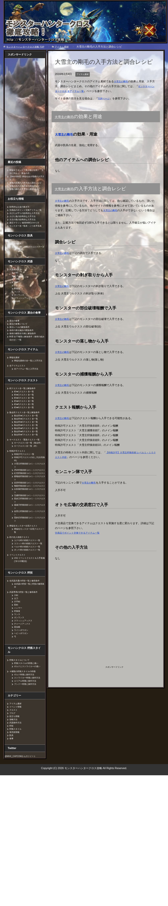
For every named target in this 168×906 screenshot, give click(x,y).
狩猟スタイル (16, 763)
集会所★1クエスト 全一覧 (28, 428)
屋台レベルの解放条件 (21, 336)
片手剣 (17, 288)
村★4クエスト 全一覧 (25, 413)
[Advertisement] (83, 587)
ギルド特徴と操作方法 (26, 709)
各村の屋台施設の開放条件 (23, 339)
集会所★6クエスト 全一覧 (28, 444)
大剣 (16, 282)
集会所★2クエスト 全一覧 (28, 431)
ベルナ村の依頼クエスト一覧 (29, 581)
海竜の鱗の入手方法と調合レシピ (27, 192)
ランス (17, 301)
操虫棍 (17, 310)
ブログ (12, 748)
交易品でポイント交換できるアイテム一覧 (80, 532)
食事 (11, 773)
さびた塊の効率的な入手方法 (24, 222)
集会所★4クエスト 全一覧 (28, 437)
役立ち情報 (15, 751)
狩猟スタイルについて (21, 694)
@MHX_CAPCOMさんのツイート (23, 791)
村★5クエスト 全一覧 (25, 416)
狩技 (11, 760)
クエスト (14, 744)
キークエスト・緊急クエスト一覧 (27, 452)
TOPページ (104, 98)
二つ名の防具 (16, 253)
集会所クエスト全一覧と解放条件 (27, 425)
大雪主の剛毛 (122, 81)
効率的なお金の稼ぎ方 (21, 210)
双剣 (16, 291)
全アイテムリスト (18, 378)
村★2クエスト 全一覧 (25, 407)
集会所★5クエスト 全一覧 (28, 440)
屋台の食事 (15, 330)
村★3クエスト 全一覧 (25, 410)
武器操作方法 (16, 279)
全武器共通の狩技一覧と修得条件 (27, 615)
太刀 (16, 285)
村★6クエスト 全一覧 (25, 420)
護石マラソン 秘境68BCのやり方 (26, 229)
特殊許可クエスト (18, 466)
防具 (11, 770)
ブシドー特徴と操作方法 (27, 718)
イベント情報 (16, 741)
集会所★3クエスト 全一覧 (28, 434)
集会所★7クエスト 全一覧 (28, 447)
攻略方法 (14, 754)
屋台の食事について (19, 333)
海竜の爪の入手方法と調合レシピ (27, 189)
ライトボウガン (22, 665)
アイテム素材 (84, 74)
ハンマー (18, 294)
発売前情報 (15, 767)
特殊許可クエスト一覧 (26, 470)
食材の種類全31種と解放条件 (24, 342)
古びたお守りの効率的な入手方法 (27, 219)
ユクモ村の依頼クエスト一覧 (29, 572)
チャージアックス (23, 658)
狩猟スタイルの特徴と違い (28, 698)
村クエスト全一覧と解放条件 (24, 401)
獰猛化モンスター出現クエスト (25, 557)
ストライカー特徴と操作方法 (29, 712)
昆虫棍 (17, 661)
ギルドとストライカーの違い (29, 701)
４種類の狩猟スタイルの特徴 (24, 706)
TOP (28, 46)
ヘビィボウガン (22, 668)
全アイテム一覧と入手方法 (28, 381)
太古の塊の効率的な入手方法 (24, 225)
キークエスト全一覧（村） (28, 461)
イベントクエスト (18, 589)
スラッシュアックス (24, 307)
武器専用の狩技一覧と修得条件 (25, 626)
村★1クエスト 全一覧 (25, 404)
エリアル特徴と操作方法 (27, 715)
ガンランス (20, 304)
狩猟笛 (17, 298)
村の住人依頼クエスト (21, 568)
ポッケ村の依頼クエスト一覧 (29, 584)
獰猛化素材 (15, 367)
